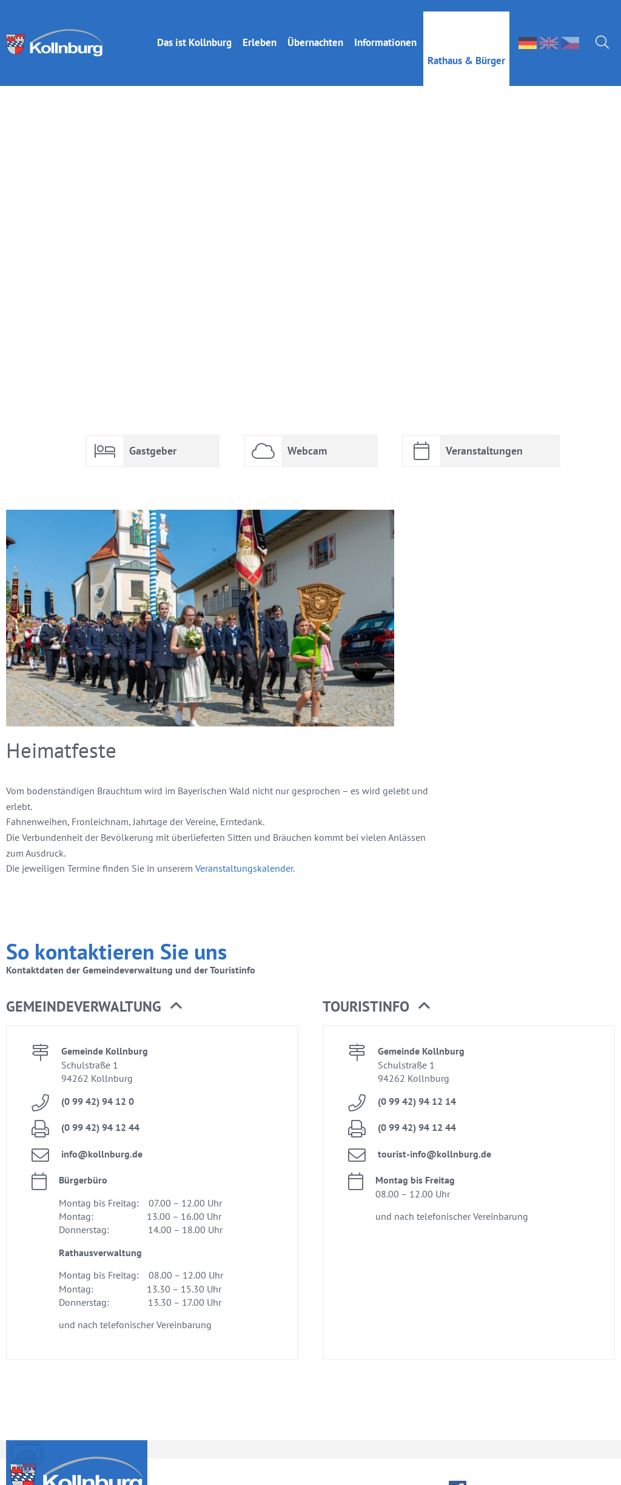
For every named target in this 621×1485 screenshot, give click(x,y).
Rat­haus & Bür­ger (466, 49)
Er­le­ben (260, 31)
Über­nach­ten (315, 31)
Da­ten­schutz (584, 1466)
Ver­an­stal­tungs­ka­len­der (244, 844)
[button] (26, 1458)
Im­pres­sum (510, 1466)
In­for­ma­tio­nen (385, 31)
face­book (457, 1465)
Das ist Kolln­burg (194, 31)
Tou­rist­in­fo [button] (376, 982)
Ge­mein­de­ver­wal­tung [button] (94, 982)
